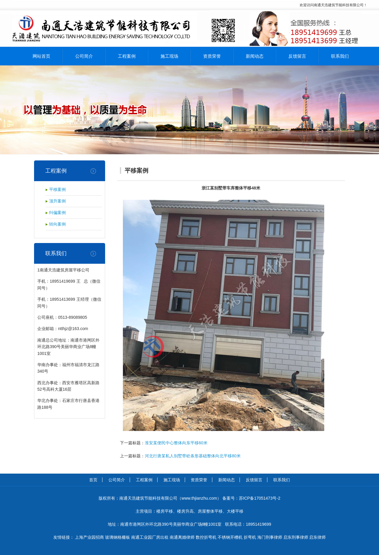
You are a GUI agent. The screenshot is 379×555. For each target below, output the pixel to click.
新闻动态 (255, 56)
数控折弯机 (206, 537)
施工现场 (169, 56)
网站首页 (41, 56)
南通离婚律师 (182, 537)
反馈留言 (297, 56)
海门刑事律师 (269, 537)
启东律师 (317, 537)
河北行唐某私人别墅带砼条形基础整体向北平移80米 (193, 455)
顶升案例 (57, 201)
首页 (93, 479)
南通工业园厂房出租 (149, 537)
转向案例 (57, 224)
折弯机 (250, 537)
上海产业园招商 (89, 537)
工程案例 (127, 56)
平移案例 (57, 189)
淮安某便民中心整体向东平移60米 (176, 442)
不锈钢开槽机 (230, 537)
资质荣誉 (212, 56)
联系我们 (340, 56)
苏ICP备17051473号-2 (259, 498)
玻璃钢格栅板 (117, 537)
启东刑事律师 (295, 537)
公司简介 (84, 56)
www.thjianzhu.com (199, 498)
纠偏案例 (57, 212)
